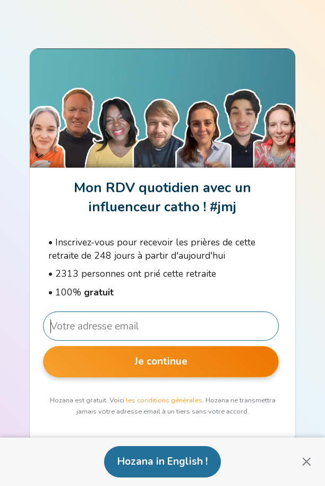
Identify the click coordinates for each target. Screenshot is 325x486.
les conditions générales (164, 400)
